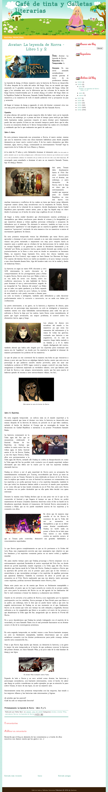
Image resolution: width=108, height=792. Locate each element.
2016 (80, 100)
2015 (80, 103)
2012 (80, 110)
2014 (80, 105)
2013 (80, 107)
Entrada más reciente (13, 776)
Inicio (40, 776)
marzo (81, 95)
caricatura (9, 714)
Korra (16, 714)
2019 (80, 84)
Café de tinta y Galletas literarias (53, 7)
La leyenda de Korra (26, 714)
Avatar (53, 712)
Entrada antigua (64, 776)
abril (81, 93)
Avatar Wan (61, 712)
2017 (80, 98)
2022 (80, 82)
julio (81, 86)
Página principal (14, 37)
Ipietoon (73, 790)
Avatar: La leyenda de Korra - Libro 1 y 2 (89, 89)
